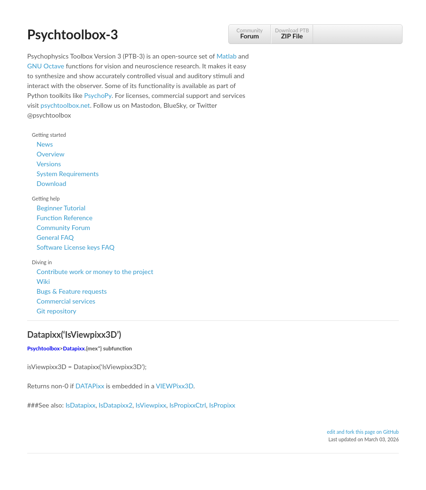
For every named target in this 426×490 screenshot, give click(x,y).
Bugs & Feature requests (72, 291)
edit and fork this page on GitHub (363, 432)
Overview (51, 154)
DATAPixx (89, 386)
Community (249, 33)
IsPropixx (222, 405)
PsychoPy (98, 95)
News (45, 144)
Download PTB (292, 33)
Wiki (43, 281)
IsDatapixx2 (115, 405)
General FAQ (55, 237)
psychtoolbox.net (65, 105)
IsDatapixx (81, 405)
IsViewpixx (150, 405)
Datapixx (73, 348)
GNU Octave (45, 66)
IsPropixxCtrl (187, 405)
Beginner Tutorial (61, 208)
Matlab (227, 56)
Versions (49, 164)
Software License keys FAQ (75, 247)
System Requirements (67, 174)
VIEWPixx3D (174, 386)
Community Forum (63, 227)
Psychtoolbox (43, 348)
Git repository (56, 311)
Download (51, 183)
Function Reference (64, 218)
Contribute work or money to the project (95, 271)
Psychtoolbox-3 (72, 34)
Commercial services (66, 301)
